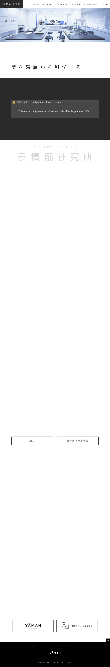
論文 (32, 440)
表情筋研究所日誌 (77, 440)
